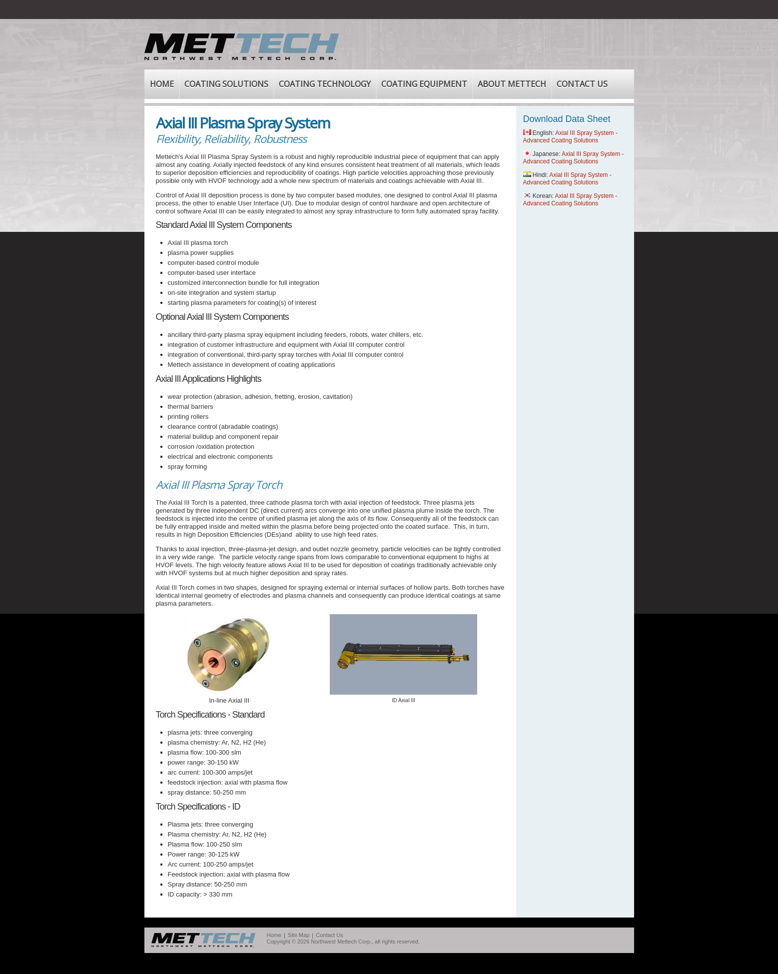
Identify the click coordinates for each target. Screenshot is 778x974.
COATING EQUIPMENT (424, 83)
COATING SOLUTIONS (226, 83)
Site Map (298, 935)
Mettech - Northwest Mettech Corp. (241, 46)
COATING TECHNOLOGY (325, 83)
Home (274, 935)
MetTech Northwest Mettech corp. (203, 940)
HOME (162, 83)
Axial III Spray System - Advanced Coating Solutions (570, 136)
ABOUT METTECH (512, 83)
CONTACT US (582, 83)
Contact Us (329, 935)
